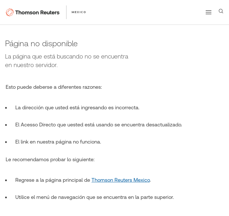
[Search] (221, 11)
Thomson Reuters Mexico (120, 180)
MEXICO (79, 12)
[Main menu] (208, 12)
